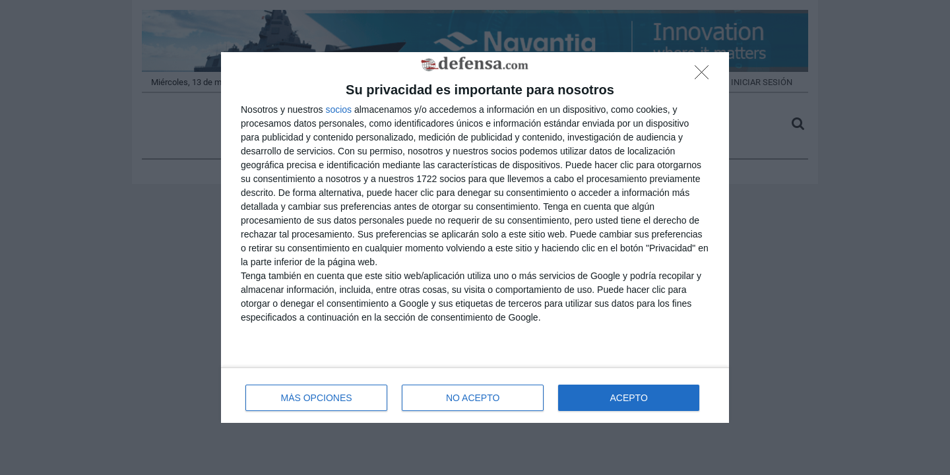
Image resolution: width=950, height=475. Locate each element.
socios (338, 109)
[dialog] (475, 238)
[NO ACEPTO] (705, 75)
